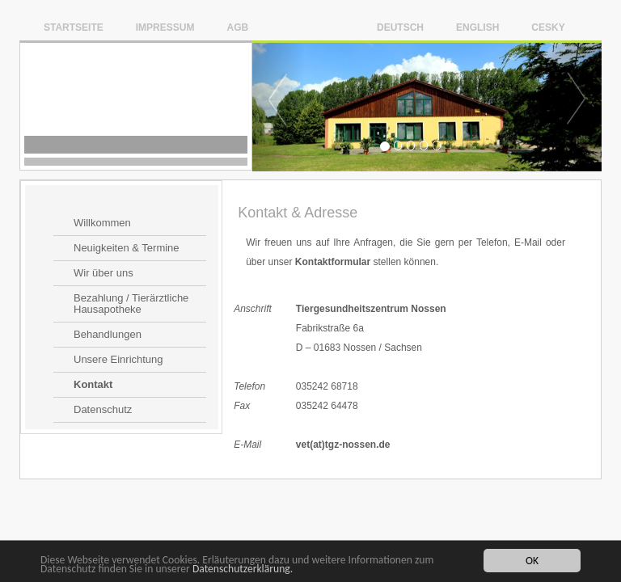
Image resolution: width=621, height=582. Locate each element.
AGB (237, 27)
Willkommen (102, 223)
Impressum (165, 27)
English (477, 27)
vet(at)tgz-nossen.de (343, 444)
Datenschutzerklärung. (242, 569)
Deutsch (400, 27)
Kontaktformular (332, 262)
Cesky (547, 27)
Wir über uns (103, 273)
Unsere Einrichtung (118, 359)
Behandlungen (108, 334)
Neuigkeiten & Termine (127, 248)
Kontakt (93, 384)
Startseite (74, 27)
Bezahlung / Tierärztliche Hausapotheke (131, 304)
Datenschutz (103, 409)
